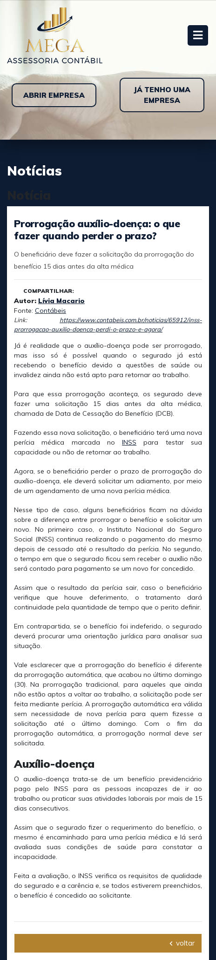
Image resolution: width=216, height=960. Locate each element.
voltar (182, 943)
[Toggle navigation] (198, 35)
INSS (129, 442)
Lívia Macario (61, 301)
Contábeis (50, 310)
